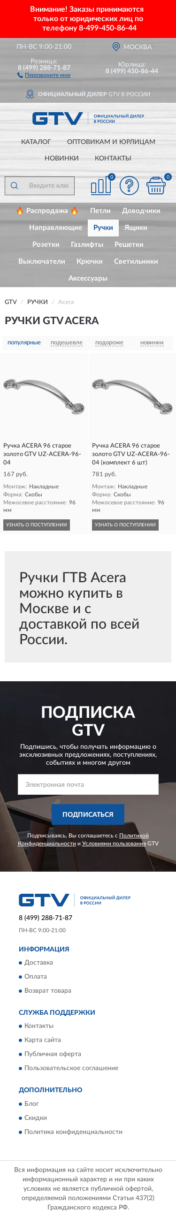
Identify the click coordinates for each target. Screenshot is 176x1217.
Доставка (38, 962)
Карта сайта (42, 1040)
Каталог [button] (36, 142)
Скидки (35, 1118)
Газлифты (87, 244)
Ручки (103, 227)
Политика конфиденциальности (73, 1132)
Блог (31, 1104)
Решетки (129, 244)
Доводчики (141, 210)
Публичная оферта (52, 1054)
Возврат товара (47, 991)
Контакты (113, 158)
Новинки (62, 158)
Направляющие (55, 227)
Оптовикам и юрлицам (111, 142)
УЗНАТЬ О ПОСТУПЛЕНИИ (36, 525)
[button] (43, 74)
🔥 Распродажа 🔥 (47, 210)
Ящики (135, 227)
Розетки (46, 244)
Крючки (90, 261)
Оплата (35, 977)
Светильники (136, 261)
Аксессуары (88, 278)
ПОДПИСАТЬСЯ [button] (88, 815)
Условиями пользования (114, 843)
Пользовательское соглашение (71, 1068)
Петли (100, 210)
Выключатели (41, 261)
